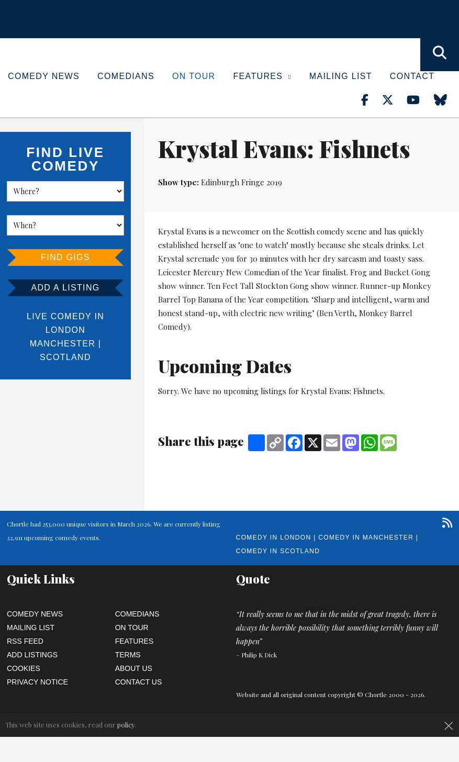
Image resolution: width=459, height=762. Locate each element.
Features (262, 76)
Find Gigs (65, 257)
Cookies (23, 668)
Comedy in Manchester (365, 537)
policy (126, 724)
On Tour (194, 76)
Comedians (125, 76)
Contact (412, 76)
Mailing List (340, 76)
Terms (128, 655)
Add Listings (32, 655)
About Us (133, 668)
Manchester (62, 343)
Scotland (65, 357)
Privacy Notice (37, 682)
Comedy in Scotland (278, 551)
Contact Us (138, 682)
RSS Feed (25, 641)
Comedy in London (273, 537)
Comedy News (44, 76)
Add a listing (65, 287)
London (65, 330)
